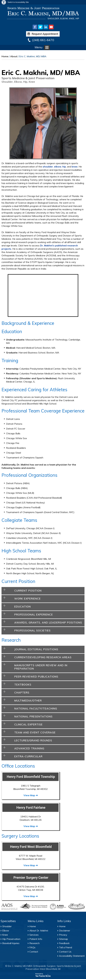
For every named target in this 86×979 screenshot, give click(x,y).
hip (64, 166)
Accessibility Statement (72, 955)
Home (5, 56)
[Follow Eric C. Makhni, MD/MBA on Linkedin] (46, 27)
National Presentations (33, 716)
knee (75, 166)
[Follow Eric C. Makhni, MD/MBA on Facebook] (35, 27)
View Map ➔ (30, 795)
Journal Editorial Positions (36, 649)
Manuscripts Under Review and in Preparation (40, 667)
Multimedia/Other (28, 700)
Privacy (63, 934)
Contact (33, 951)
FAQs (32, 947)
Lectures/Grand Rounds (33, 740)
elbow (57, 166)
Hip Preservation (11, 938)
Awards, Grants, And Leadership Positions (48, 622)
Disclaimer (64, 930)
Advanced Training (29, 748)
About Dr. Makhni (38, 930)
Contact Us (65, 951)
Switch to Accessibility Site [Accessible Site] (18, 2)
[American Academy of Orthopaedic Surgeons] (9, 906)
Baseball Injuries (10, 943)
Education (22, 606)
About (13, 56)
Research (34, 943)
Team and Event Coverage (35, 732)
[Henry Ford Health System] (76, 906)
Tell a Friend (65, 947)
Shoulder (7, 926)
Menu (42, 47)
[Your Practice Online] (43, 974)
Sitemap (63, 938)
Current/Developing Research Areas (43, 657)
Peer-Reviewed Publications (36, 676)
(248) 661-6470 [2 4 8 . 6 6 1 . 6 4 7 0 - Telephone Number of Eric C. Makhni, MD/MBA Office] (43, 40)
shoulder (48, 166)
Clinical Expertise (28, 724)
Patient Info (35, 938)
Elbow (5, 930)
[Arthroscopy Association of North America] (58, 906)
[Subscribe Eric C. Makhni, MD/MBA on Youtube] (51, 27)
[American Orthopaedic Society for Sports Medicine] (33, 906)
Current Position (28, 590)
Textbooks (22, 684)
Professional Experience (33, 614)
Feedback (64, 943)
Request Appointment (43, 33)
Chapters (21, 692)
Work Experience (27, 598)
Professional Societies (32, 630)
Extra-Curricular (28, 756)
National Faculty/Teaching (35, 708)
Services (34, 934)
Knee (5, 934)
